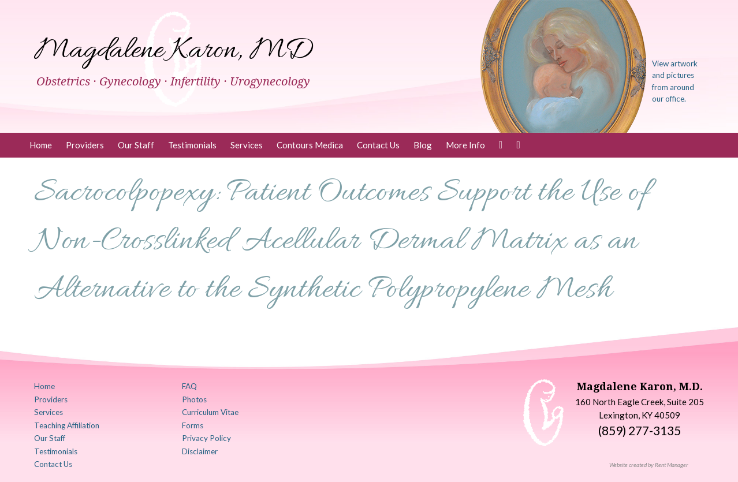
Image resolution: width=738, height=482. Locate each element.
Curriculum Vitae (210, 412)
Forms (192, 425)
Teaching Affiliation (66, 425)
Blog (422, 145)
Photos (194, 399)
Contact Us (378, 145)
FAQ (189, 386)
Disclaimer (200, 451)
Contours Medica (310, 145)
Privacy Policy (206, 438)
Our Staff (136, 145)
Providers (85, 145)
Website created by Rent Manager (648, 464)
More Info (465, 145)
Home (40, 145)
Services (246, 145)
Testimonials (192, 145)
